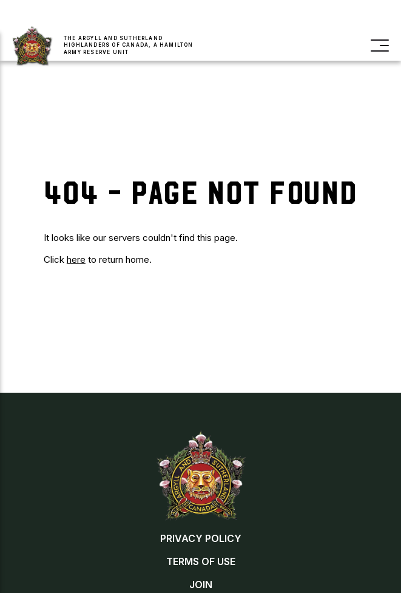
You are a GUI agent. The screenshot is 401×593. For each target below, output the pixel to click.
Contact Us (274, 15)
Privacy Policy (200, 538)
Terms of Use (200, 561)
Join (124, 15)
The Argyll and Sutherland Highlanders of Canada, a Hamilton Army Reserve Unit (129, 45)
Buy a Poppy (198, 15)
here (76, 259)
